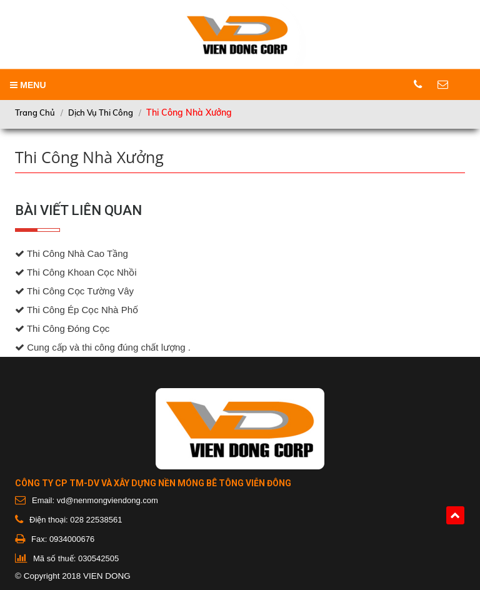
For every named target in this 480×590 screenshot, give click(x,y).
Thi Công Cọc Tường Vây (74, 291)
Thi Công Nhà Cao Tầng (71, 254)
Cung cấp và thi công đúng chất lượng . (103, 347)
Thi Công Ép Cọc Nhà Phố (76, 310)
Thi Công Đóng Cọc (62, 329)
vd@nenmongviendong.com (107, 500)
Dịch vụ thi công (100, 113)
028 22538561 (96, 519)
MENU (28, 85)
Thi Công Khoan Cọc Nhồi (75, 273)
